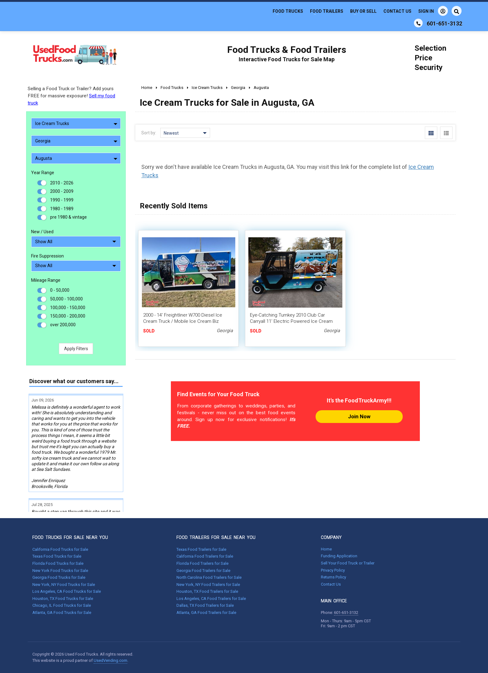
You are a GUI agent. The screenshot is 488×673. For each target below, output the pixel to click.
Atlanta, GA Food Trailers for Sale (206, 612)
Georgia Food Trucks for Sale (58, 577)
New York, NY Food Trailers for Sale (208, 584)
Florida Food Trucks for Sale (57, 563)
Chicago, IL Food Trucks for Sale (61, 605)
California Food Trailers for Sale (204, 556)
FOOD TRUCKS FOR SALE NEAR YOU (70, 537)
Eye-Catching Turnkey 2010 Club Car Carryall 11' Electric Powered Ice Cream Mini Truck (291, 321)
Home (326, 549)
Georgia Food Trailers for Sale (203, 570)
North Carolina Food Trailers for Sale (209, 577)
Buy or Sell (363, 11)
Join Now (359, 416)
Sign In (433, 11)
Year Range (42, 172)
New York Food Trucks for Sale (60, 570)
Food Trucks (288, 11)
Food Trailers (326, 11)
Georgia (76, 140)
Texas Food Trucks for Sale (56, 556)
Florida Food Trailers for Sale (202, 563)
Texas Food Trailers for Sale (201, 549)
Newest (185, 133)
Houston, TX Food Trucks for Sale (62, 598)
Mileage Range (45, 280)
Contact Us (397, 11)
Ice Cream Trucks (76, 123)
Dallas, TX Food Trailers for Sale (205, 605)
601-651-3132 (346, 612)
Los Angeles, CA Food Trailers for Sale (211, 598)
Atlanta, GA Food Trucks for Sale (61, 612)
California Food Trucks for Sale (60, 549)
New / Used (42, 231)
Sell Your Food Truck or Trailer (347, 563)
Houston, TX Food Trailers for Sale (207, 591)
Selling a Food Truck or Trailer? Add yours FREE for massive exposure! (71, 96)
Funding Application (339, 556)
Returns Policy (333, 577)
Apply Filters (76, 348)
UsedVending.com (110, 660)
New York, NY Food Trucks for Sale (63, 584)
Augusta (76, 158)
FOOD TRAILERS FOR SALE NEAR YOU (216, 537)
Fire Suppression (47, 255)
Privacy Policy (333, 570)
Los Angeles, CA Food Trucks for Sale (66, 591)
